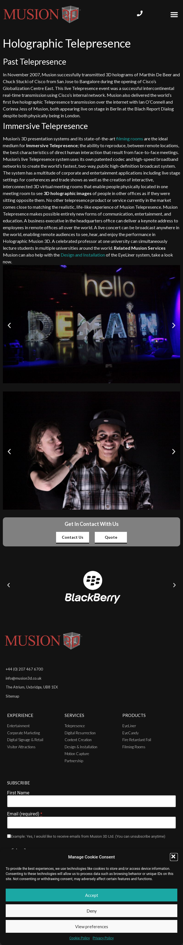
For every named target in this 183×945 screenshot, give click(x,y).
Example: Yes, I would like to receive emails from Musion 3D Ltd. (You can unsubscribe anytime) (88, 837)
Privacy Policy (103, 938)
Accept (91, 895)
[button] (173, 857)
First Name (18, 793)
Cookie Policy (79, 938)
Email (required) (24, 814)
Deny (92, 910)
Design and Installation (83, 254)
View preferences (91, 926)
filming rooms (129, 138)
